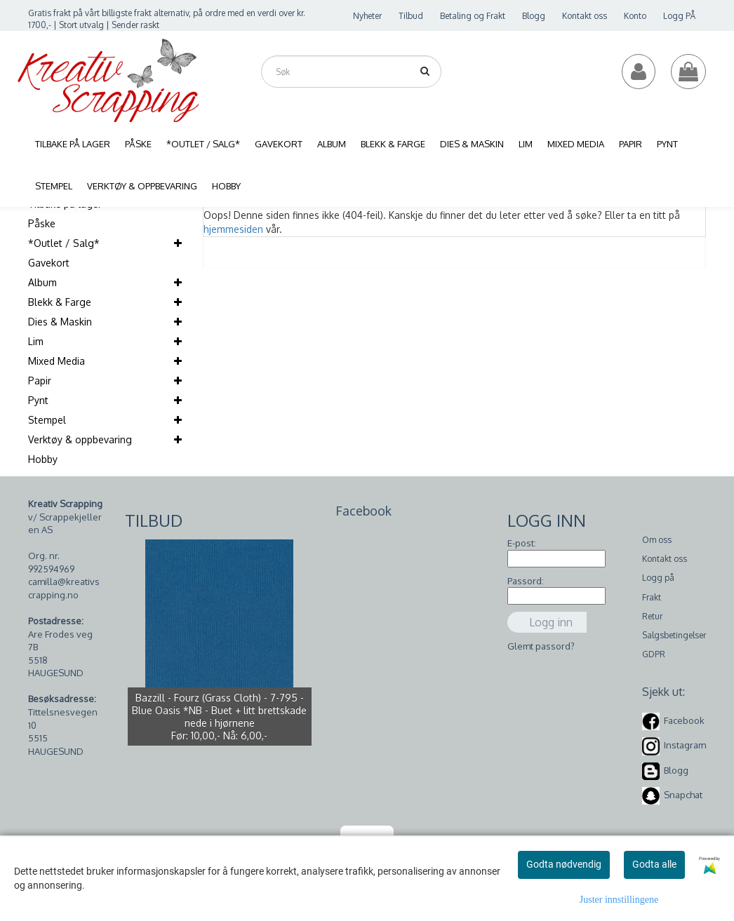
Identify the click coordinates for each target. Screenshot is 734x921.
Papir (39, 380)
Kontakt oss (584, 16)
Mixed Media (56, 361)
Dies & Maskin (60, 322)
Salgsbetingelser (674, 635)
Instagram (685, 745)
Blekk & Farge (59, 302)
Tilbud (411, 16)
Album (42, 282)
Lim (36, 341)
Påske (41, 223)
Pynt (38, 400)
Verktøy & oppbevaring (80, 439)
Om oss (657, 540)
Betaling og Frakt (472, 16)
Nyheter (367, 16)
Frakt (651, 597)
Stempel (47, 420)
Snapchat (683, 794)
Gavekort (48, 263)
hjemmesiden (233, 229)
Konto (635, 16)
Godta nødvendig (563, 864)
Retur (652, 616)
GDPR (653, 654)
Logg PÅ (679, 16)
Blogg (533, 16)
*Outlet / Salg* (64, 243)
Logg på (658, 577)
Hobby (43, 459)
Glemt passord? (541, 646)
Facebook (684, 720)
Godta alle (654, 864)
